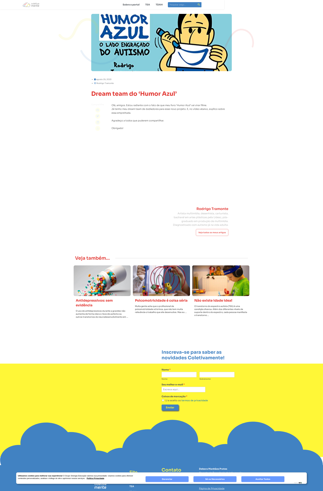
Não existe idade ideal (213, 300)
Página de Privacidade (211, 488)
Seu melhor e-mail (173, 384)
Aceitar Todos (263, 479)
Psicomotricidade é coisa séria (161, 300)
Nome (166, 369)
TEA (147, 4)
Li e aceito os (186, 400)
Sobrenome (205, 379)
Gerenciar (167, 479)
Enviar (170, 407)
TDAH (159, 4)
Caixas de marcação (174, 396)
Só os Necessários (215, 479)
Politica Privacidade (95, 478)
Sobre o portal (131, 4)
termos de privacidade (194, 400)
